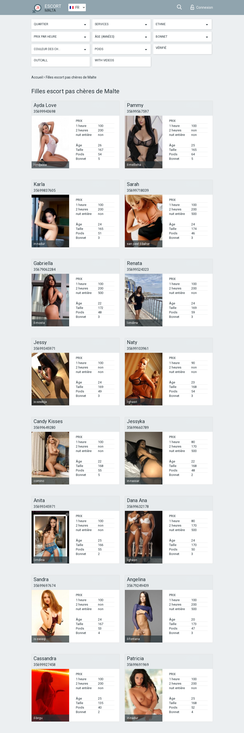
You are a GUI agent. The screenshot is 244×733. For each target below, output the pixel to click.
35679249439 (138, 585)
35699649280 (44, 427)
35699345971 (44, 348)
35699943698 (44, 111)
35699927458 (44, 664)
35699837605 (44, 190)
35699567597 (138, 111)
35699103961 (138, 348)
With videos (104, 60)
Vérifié (161, 48)
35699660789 (138, 427)
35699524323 (138, 269)
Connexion (202, 7)
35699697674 (44, 585)
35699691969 (138, 664)
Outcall (41, 60)
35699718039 (138, 190)
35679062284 (44, 269)
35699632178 (138, 506)
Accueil (37, 77)
